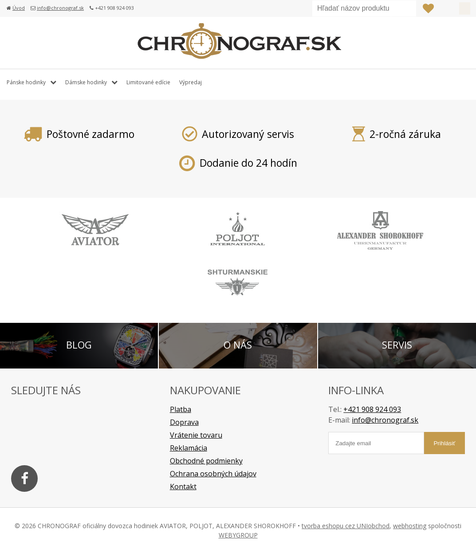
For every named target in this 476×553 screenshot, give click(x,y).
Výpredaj (190, 82)
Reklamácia (188, 448)
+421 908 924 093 (372, 409)
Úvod (18, 7)
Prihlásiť (446, 8)
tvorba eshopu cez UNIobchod (345, 526)
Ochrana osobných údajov (213, 473)
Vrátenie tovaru (196, 435)
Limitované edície (148, 82)
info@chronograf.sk (60, 7)
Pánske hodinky (26, 82)
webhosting (409, 526)
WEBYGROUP (238, 535)
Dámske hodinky (86, 82)
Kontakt (183, 486)
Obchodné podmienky (206, 461)
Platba (180, 409)
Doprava (184, 422)
